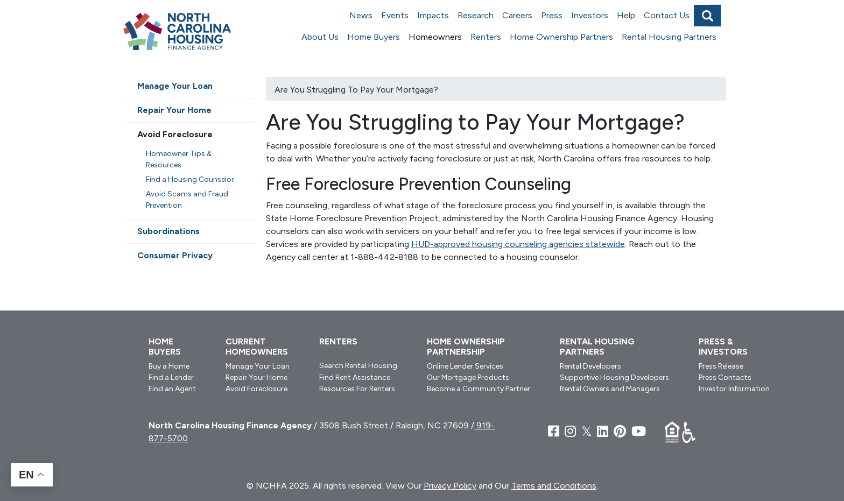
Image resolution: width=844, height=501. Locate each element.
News (360, 15)
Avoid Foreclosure (175, 134)
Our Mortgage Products (468, 377)
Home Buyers (373, 37)
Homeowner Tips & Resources (179, 159)
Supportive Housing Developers (614, 377)
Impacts (433, 15)
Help (626, 15)
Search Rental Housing (358, 365)
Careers (517, 15)
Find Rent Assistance (354, 377)
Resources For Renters (357, 388)
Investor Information (734, 388)
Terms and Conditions (553, 486)
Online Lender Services (465, 366)
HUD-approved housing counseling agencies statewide (518, 244)
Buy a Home (169, 366)
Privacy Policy (450, 486)
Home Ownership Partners (561, 37)
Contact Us (667, 15)
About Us (320, 37)
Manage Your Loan (175, 86)
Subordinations (168, 231)
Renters (485, 37)
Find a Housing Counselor (190, 179)
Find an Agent (172, 388)
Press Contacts (725, 377)
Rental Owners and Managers (610, 388)
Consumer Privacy (175, 255)
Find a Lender (171, 377)
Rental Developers (590, 366)
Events (395, 15)
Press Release (721, 366)
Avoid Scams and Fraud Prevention (187, 199)
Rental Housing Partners (669, 37)
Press (551, 15)
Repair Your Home (174, 110)
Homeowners (435, 37)
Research (476, 15)
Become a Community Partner (478, 388)
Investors (589, 15)
